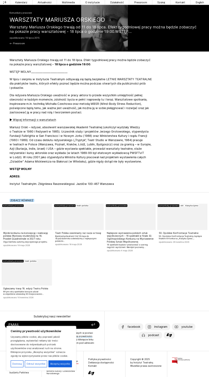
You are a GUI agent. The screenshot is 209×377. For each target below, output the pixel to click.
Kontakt (180, 2)
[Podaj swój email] (37, 324)
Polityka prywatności (99, 359)
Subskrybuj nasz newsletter (52, 316)
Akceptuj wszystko (60, 363)
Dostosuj (17, 363)
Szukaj (161, 2)
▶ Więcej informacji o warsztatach (33, 119)
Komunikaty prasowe (21, 12)
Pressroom (140, 2)
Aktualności (44, 2)
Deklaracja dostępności (101, 362)
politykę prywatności (80, 336)
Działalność (117, 2)
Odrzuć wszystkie (36, 363)
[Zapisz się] (81, 324)
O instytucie (92, 2)
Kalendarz (21, 2)
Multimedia (68, 2)
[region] (41, 348)
